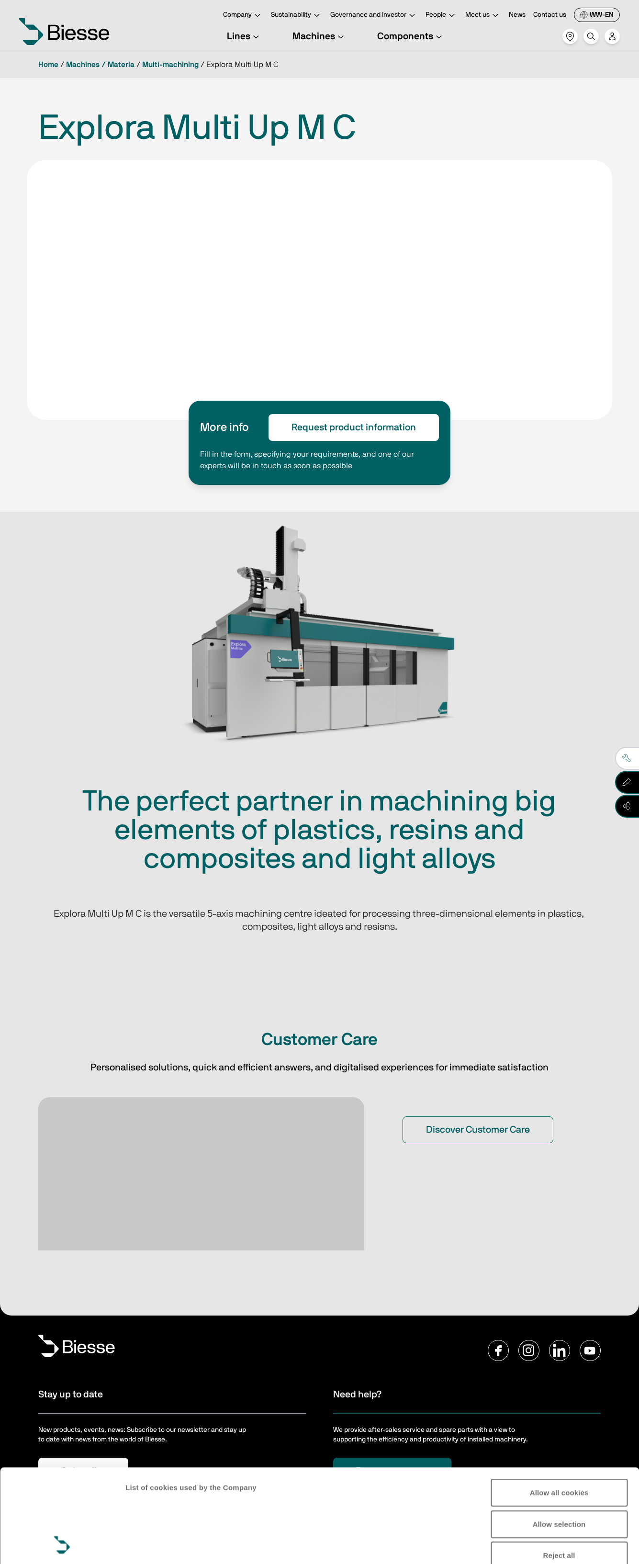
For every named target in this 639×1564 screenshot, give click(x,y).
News (517, 14)
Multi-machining (170, 64)
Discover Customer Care (478, 1130)
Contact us (549, 14)
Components (411, 36)
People (442, 15)
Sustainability (297, 15)
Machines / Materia (100, 64)
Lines (244, 36)
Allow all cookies (559, 1405)
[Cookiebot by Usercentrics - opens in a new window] (62, 1545)
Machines (319, 36)
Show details (147, 1545)
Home (48, 64)
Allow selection (559, 1436)
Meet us (483, 15)
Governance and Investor (374, 15)
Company (243, 15)
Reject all (559, 1468)
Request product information (353, 427)
